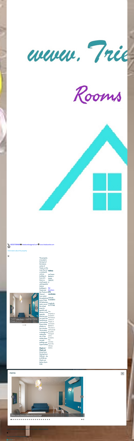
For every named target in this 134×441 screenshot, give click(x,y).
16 (41, 419)
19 (47, 419)
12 (33, 419)
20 (49, 419)
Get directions (62, 289)
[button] (122, 373)
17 (43, 419)
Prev (12, 308)
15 (39, 419)
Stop (83, 419)
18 (45, 419)
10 (29, 419)
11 (31, 419)
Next (47, 308)
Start (82, 419)
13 (35, 419)
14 (37, 419)
